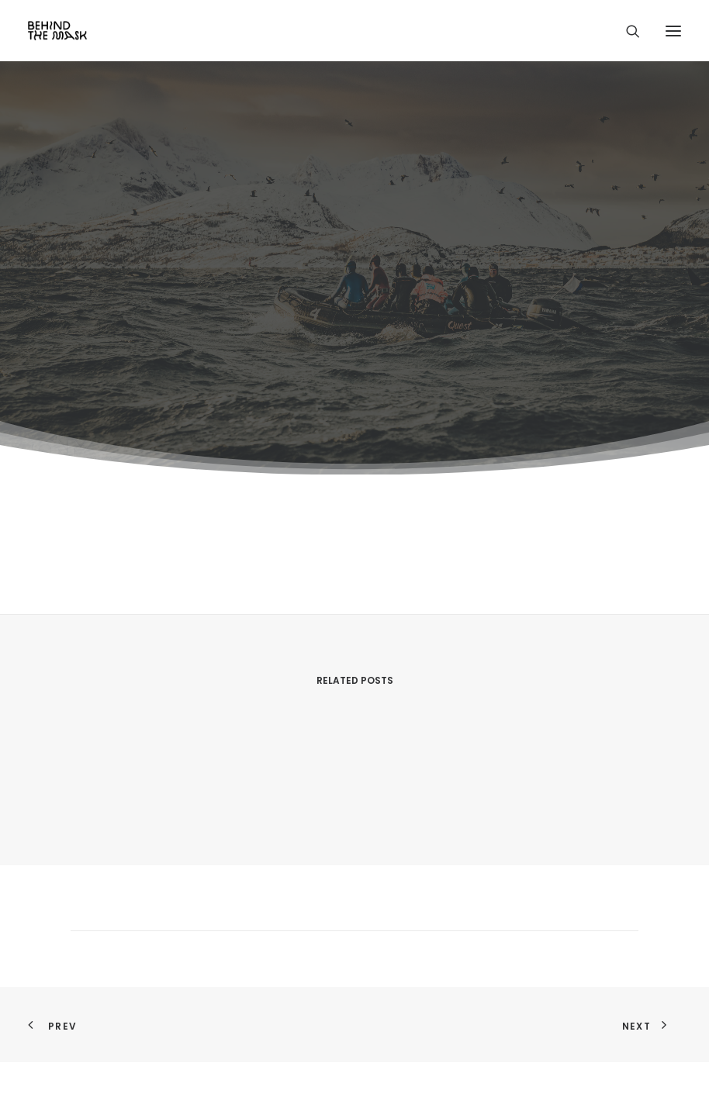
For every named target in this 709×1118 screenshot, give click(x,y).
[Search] (626, 31)
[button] (673, 30)
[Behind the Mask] (57, 30)
